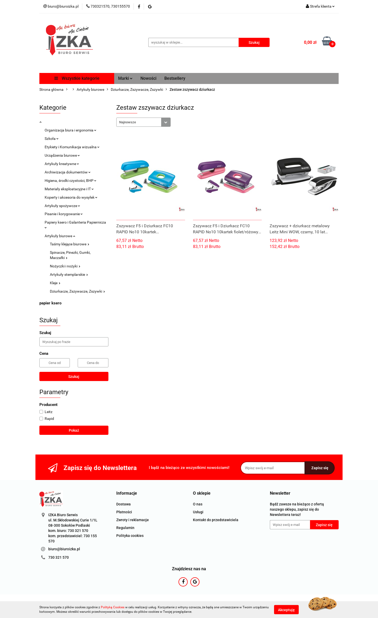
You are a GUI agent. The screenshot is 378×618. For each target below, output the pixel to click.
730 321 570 (58, 557)
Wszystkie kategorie (76, 78)
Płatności (124, 512)
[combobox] (143, 122)
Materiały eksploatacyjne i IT (69, 189)
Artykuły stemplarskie (69, 274)
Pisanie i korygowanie (64, 214)
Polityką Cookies (112, 607)
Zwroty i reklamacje (132, 520)
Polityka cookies (130, 536)
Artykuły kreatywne (62, 164)
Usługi (198, 512)
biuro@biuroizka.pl (64, 549)
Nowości (148, 78)
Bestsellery (174, 78)
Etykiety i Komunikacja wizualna (72, 147)
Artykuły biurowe (60, 236)
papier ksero (50, 303)
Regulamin (125, 528)
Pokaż (74, 430)
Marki (125, 78)
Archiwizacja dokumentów (68, 172)
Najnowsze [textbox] (127, 122)
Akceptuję (286, 610)
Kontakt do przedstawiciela (215, 520)
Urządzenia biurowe (62, 155)
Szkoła (52, 138)
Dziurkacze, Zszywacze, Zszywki (77, 291)
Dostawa (123, 504)
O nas (197, 504)
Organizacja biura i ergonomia (70, 130)
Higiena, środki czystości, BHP (70, 180)
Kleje (55, 283)
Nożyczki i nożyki (65, 266)
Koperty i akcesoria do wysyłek (71, 197)
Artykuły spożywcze (62, 206)
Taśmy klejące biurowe (69, 244)
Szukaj (73, 376)
